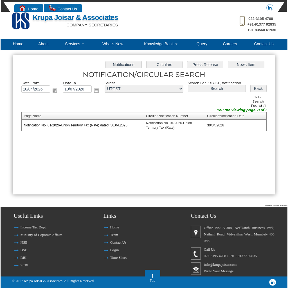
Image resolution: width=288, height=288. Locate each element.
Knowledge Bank (160, 44)
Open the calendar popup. (57, 91)
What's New (112, 44)
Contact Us (63, 9)
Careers (230, 44)
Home (28, 9)
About (43, 44)
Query (202, 44)
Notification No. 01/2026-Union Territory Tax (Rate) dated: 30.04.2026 (77, 126)
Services (74, 44)
